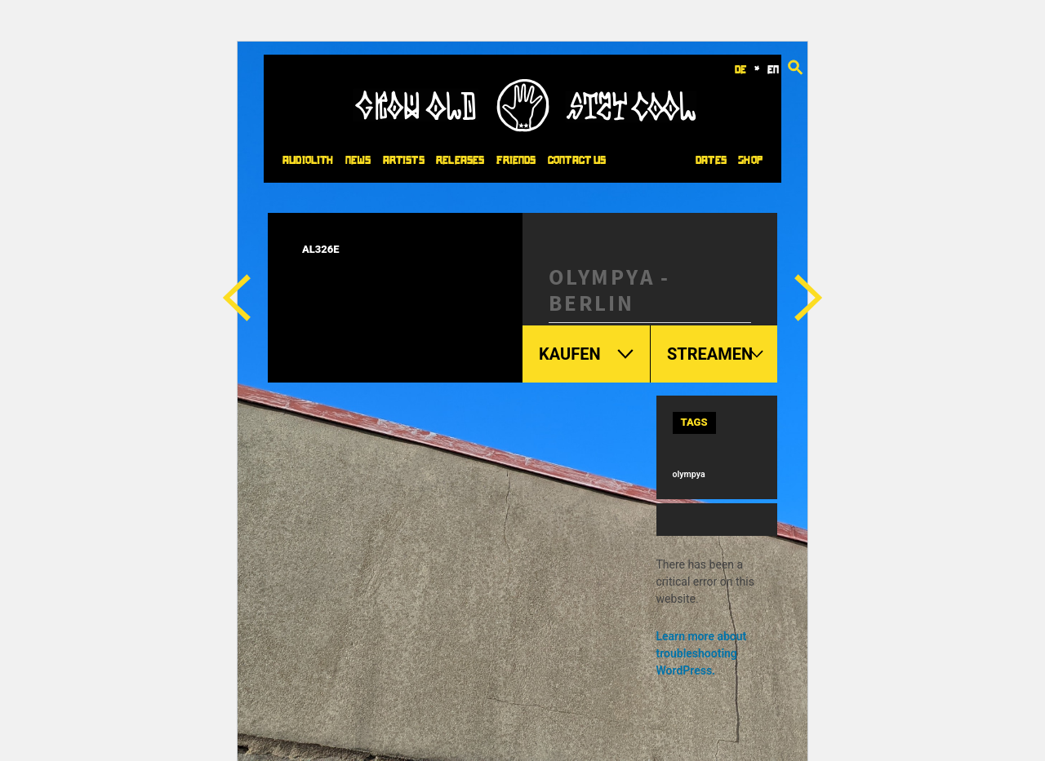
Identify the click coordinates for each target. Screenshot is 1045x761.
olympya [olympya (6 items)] (689, 474)
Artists (404, 160)
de (740, 69)
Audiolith (307, 160)
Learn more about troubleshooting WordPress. (701, 653)
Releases (460, 160)
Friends (516, 160)
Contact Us (577, 160)
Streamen (716, 354)
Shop (750, 160)
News (358, 160)
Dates (711, 160)
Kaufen (586, 354)
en (773, 69)
